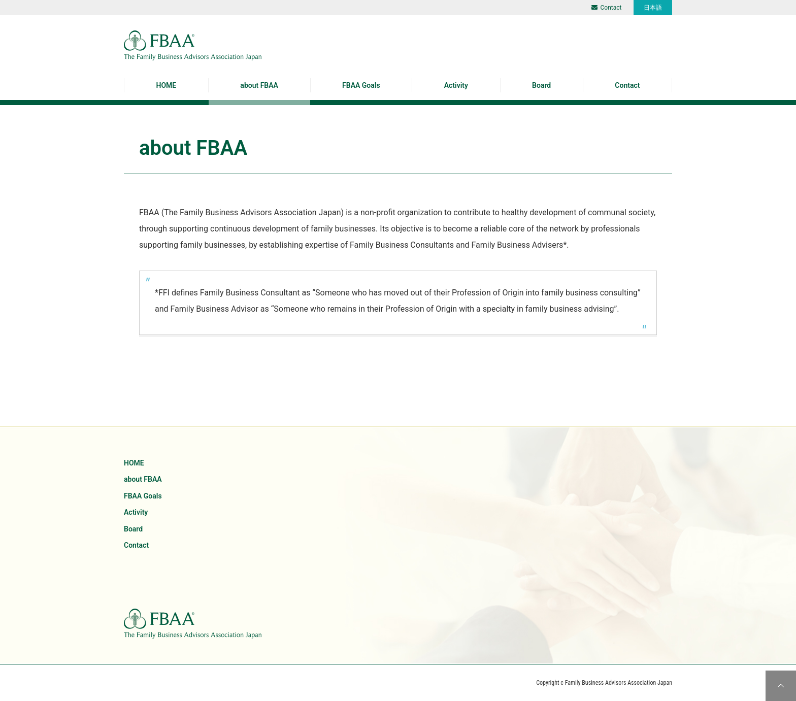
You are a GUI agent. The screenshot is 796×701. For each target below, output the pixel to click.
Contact (606, 7)
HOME (166, 85)
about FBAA (259, 85)
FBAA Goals (361, 85)
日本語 (653, 7)
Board (541, 85)
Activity (456, 85)
